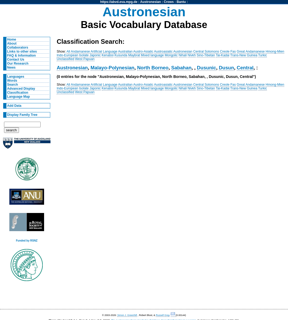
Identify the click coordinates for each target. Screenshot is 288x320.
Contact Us (15, 59)
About (12, 43)
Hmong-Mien (275, 51)
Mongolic (171, 55)
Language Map (18, 96)
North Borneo (153, 67)
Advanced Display (21, 88)
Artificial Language (104, 51)
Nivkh (192, 55)
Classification (17, 92)
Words (12, 80)
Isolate (84, 55)
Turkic (262, 55)
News (11, 67)
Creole (224, 51)
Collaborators (17, 47)
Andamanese (80, 51)
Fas (233, 51)
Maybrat (134, 55)
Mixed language (152, 55)
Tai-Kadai (222, 55)
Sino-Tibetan (206, 55)
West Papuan (85, 59)
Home (11, 39)
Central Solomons (206, 51)
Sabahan (181, 67)
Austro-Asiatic (143, 51)
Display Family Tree (22, 115)
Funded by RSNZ (27, 240)
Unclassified (65, 59)
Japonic (95, 55)
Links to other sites (22, 51)
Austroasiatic (163, 51)
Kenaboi (108, 55)
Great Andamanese (251, 51)
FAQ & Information (21, 55)
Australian (125, 51)
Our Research (18, 63)
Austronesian (150, 2)
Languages (15, 76)
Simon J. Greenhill (127, 315)
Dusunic (206, 67)
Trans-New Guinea (244, 55)
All (68, 51)
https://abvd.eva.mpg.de (118, 2)
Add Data (14, 106)
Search (12, 84)
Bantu (181, 2)
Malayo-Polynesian (112, 67)
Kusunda (121, 55)
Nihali (183, 55)
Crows (169, 2)
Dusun (226, 67)
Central (245, 67)
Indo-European (67, 55)
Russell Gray (162, 315)
